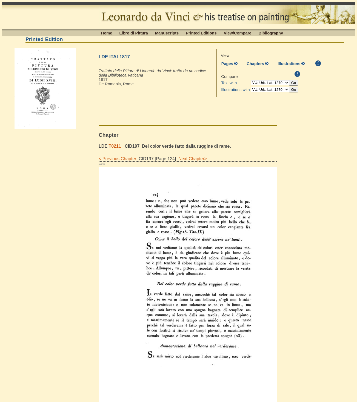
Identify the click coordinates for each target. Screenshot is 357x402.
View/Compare (238, 33)
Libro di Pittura (133, 33)
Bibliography (271, 33)
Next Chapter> (191, 158)
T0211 (114, 146)
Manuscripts (167, 33)
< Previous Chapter (117, 158)
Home (106, 33)
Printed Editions (201, 33)
